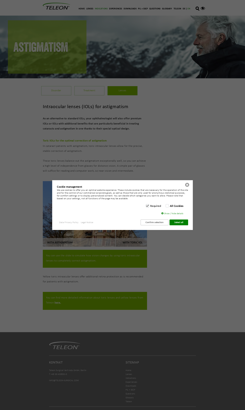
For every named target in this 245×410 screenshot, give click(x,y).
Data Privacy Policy (68, 222)
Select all (178, 222)
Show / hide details (173, 213)
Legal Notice (87, 222)
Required (155, 206)
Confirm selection (154, 222)
